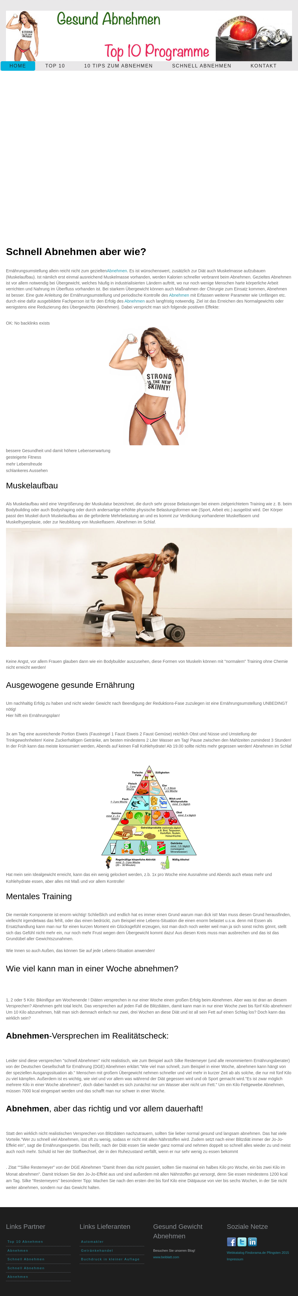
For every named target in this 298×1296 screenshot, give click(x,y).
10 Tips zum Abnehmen (118, 65)
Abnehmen (117, 270)
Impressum (235, 1259)
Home (18, 65)
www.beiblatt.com (166, 1257)
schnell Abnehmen (201, 65)
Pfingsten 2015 (278, 1252)
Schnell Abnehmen (26, 1259)
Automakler (92, 1241)
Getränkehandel (97, 1250)
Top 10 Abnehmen (25, 1241)
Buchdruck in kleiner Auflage (110, 1259)
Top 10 (55, 65)
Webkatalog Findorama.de (246, 1252)
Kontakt (264, 65)
